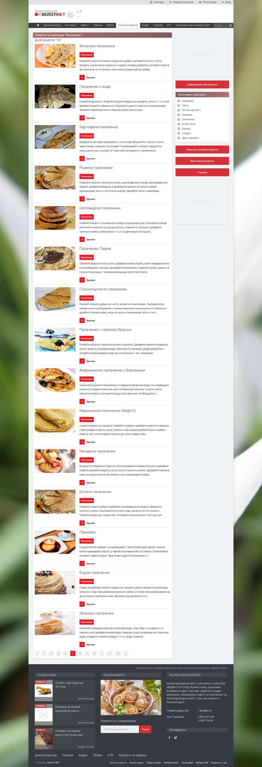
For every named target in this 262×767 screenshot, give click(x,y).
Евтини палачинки (95, 492)
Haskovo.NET (53, 762)
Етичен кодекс (137, 762)
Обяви (97, 755)
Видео (83, 755)
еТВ (110, 755)
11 (109, 653)
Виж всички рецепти (202, 161)
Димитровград (46, 755)
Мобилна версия (118, 762)
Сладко (186, 133)
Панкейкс (87, 532)
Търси (145, 729)
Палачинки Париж (95, 248)
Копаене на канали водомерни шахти (67, 733)
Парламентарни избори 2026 (193, 25)
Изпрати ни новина (132, 755)
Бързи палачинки (94, 572)
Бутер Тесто (189, 124)
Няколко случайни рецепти (202, 149)
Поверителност (171, 762)
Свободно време (127, 25)
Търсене (202, 172)
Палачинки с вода (95, 86)
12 (118, 653)
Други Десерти (190, 138)
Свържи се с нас (219, 762)
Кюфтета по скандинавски (118, 721)
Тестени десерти (191, 110)
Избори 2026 (202, 762)
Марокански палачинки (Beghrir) (107, 410)
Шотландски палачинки (99, 208)
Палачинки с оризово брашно (105, 329)
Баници (186, 128)
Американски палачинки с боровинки (112, 370)
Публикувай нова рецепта (202, 84)
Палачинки (86, 55)
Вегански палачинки (97, 46)
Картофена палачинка (98, 127)
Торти (185, 105)
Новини (97, 25)
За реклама (187, 762)
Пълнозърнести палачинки (103, 289)
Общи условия (154, 762)
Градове (158, 25)
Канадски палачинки (97, 451)
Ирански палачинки (96, 613)
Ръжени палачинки (96, 167)
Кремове (187, 114)
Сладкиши (188, 100)
